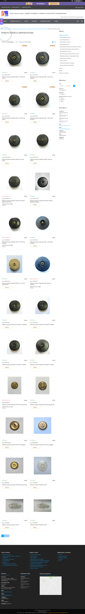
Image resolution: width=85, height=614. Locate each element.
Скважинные (5, 557)
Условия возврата (63, 557)
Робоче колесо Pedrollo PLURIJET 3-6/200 (14, 364)
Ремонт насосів (63, 60)
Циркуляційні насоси (64, 44)
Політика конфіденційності (63, 612)
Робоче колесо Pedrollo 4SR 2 (10, 524)
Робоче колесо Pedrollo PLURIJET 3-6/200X (14, 324)
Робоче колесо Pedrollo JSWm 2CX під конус (13, 160)
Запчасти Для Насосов (36, 554)
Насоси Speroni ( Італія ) (65, 42)
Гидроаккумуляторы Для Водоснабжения (40, 560)
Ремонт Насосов (34, 568)
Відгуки (60, 70)
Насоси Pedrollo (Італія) (65, 37)
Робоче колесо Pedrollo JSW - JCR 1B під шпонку (41, 242)
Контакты (61, 559)
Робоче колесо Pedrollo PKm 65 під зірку (41, 444)
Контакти (34, 21)
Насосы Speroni (34, 556)
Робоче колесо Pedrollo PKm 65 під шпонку (14, 484)
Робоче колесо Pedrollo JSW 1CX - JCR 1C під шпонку (13, 284)
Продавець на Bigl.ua (42, 611)
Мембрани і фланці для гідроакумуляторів (69, 56)
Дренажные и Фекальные (8, 559)
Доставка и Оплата (63, 556)
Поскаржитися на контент (52, 612)
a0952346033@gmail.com (64, 128)
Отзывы (56, 21)
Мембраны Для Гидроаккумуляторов (39, 565)
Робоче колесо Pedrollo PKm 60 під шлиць (42, 404)
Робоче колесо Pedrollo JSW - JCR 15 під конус (13, 77)
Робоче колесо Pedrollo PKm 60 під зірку (13, 444)
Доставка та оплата (45, 21)
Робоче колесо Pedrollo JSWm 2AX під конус (41, 160)
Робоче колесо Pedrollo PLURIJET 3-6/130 (42, 364)
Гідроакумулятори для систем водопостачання (70, 46)
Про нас (26, 21)
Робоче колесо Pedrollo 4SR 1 (38, 484)
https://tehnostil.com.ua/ (64, 125)
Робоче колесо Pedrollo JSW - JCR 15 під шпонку (41, 77)
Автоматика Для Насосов (36, 563)
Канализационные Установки (9, 563)
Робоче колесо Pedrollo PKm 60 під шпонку (14, 404)
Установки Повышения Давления (10, 565)
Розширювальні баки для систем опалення (69, 49)
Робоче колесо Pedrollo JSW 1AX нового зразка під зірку (41, 201)
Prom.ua (48, 610)
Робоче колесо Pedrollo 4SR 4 (38, 524)
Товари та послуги (15, 21)
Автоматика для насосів (65, 51)
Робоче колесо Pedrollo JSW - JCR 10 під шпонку (41, 119)
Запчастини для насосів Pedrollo (39, 28)
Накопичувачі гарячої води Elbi (67, 65)
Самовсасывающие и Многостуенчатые (11, 556)
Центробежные (6, 560)
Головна (4, 21)
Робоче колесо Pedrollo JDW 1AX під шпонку (40, 284)
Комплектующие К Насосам (37, 566)
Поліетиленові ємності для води (67, 63)
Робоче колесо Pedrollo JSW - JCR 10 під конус (13, 119)
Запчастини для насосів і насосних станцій (21, 28)
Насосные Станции (7, 554)
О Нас (60, 560)
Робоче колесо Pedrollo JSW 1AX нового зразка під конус (13, 201)
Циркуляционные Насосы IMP (37, 559)
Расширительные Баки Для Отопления (39, 562)
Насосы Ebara (34, 557)
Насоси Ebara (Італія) (64, 39)
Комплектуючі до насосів (65, 58)
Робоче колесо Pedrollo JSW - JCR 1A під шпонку (13, 242)
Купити (7, 80)
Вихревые (5, 562)
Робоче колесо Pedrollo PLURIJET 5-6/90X (42, 324)
